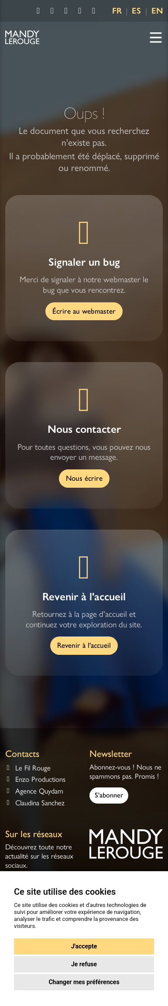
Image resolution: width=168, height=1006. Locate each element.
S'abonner (109, 795)
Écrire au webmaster (84, 311)
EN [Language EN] (157, 11)
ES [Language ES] (136, 11)
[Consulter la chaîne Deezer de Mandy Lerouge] (94, 11)
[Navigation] (156, 37)
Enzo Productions (40, 779)
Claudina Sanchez (40, 802)
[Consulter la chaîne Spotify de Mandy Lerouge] (80, 11)
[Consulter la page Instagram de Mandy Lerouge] (52, 11)
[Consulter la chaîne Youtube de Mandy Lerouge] (66, 11)
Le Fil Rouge (33, 768)
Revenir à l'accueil (84, 645)
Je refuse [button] (84, 964)
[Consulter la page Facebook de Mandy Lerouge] (38, 11)
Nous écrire (84, 478)
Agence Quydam (39, 791)
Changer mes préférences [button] (83, 982)
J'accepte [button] (84, 946)
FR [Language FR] (117, 11)
